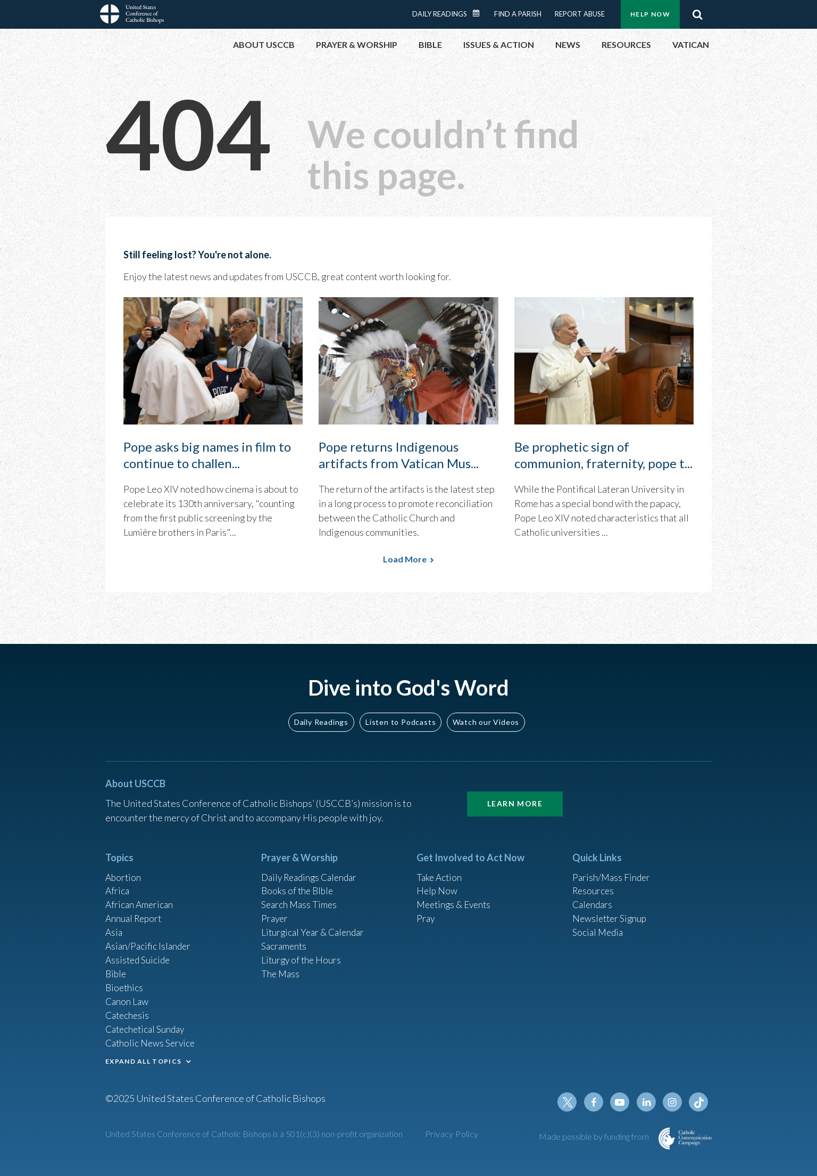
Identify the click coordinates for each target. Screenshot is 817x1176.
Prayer (275, 912)
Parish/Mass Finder (612, 869)
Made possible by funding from (595, 1136)
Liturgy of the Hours (302, 955)
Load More (405, 559)
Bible (116, 969)
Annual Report (135, 912)
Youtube (622, 1102)
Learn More (515, 794)
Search (697, 14)
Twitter (571, 1102)
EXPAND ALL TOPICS (143, 1060)
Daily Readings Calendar (480, 13)
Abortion (124, 869)
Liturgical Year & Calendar (315, 926)
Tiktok (698, 1102)
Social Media (599, 926)
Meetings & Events (456, 897)
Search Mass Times (300, 897)
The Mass (281, 969)
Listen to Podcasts (400, 712)
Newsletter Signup (611, 912)
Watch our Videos (486, 712)
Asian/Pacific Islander (149, 940)
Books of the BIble (298, 883)
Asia (114, 926)
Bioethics (125, 984)
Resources (594, 883)
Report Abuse (580, 14)
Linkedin (647, 1102)
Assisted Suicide (139, 955)
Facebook (596, 1102)
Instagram (673, 1102)
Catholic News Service (151, 1041)
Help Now (650, 14)
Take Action (440, 869)
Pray (426, 912)
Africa (117, 883)
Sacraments (285, 940)
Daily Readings (439, 14)
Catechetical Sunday (147, 1027)
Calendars (593, 897)
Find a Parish (517, 14)
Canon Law (127, 998)
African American (140, 897)
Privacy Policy (452, 1134)
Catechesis (128, 1012)
